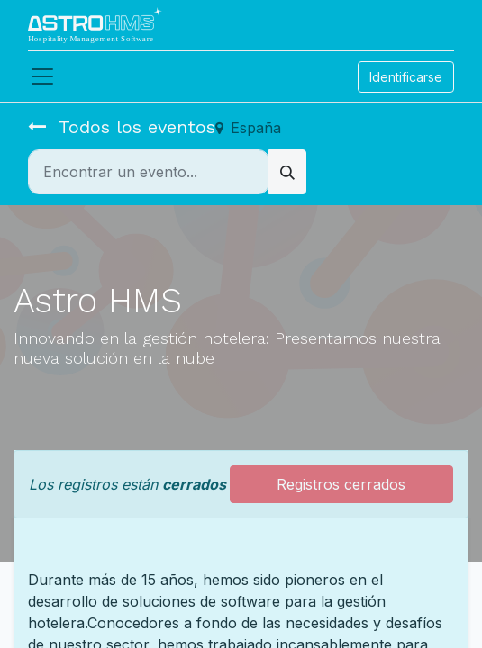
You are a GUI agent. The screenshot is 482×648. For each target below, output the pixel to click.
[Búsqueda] (287, 171)
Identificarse (405, 77)
